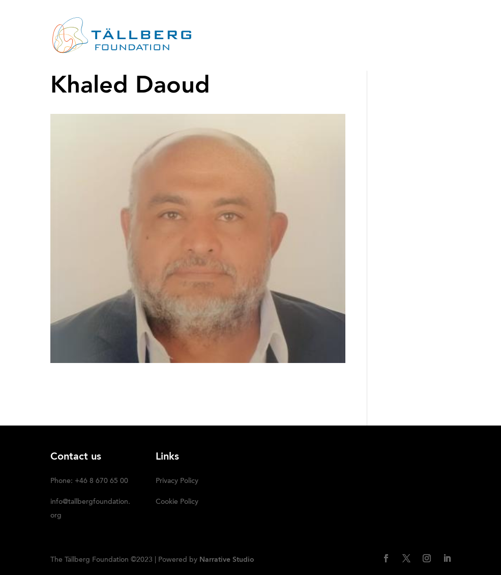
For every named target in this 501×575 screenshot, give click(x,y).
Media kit (199, 49)
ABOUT (229, 23)
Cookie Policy (177, 502)
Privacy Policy (177, 481)
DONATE (248, 49)
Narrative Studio (226, 559)
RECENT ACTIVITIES (292, 23)
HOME (190, 23)
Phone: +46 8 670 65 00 (89, 481)
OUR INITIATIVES (374, 23)
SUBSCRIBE (299, 49)
